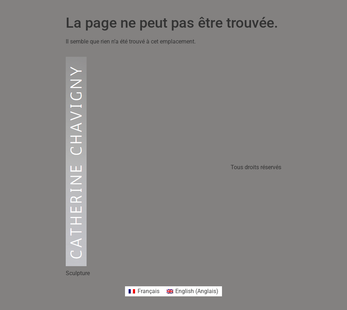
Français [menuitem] (148, 291)
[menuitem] (144, 291)
